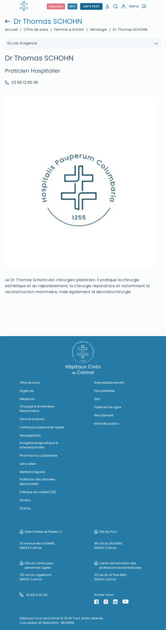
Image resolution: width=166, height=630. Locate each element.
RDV (72, 6)
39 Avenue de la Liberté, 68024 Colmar (37, 545)
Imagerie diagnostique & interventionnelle (39, 445)
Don (97, 399)
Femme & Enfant (69, 29)
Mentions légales (32, 472)
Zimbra (25, 500)
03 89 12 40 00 (33, 595)
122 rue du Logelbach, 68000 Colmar (36, 577)
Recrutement (104, 415)
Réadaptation (30, 435)
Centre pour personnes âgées (42, 427)
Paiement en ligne (107, 407)
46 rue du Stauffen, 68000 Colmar (108, 545)
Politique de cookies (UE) (38, 492)
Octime (25, 508)
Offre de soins (36, 29)
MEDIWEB (67, 623)
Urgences (55, 6)
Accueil (11, 29)
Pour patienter (104, 391)
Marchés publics (106, 423)
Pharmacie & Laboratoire (38, 455)
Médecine (27, 399)
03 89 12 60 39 (21, 82)
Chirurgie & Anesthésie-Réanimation (37, 408)
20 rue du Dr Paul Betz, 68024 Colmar (110, 577)
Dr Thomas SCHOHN (130, 29)
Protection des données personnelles (37, 481)
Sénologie (98, 29)
